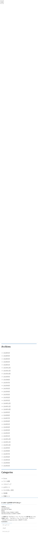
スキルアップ (7, 484)
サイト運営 (6, 481)
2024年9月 (6, 412)
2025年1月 (6, 400)
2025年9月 (6, 376)
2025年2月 (6, 397)
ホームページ (6, 525)
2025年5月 (6, 388)
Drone (5, 478)
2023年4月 (6, 463)
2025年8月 (6, 379)
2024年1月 (6, 436)
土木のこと (6, 487)
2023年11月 (7, 442)
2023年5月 (6, 460)
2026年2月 (6, 362)
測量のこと (6, 496)
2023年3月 (6, 466)
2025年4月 (6, 391)
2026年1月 (6, 365)
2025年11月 (7, 370)
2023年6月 (6, 457)
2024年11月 (7, 406)
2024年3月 (6, 430)
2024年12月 (7, 403)
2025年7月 (6, 382)
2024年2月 (6, 433)
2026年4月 (6, 356)
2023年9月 (6, 448)
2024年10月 (7, 409)
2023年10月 (7, 445)
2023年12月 (7, 439)
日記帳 (5, 493)
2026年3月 (6, 359)
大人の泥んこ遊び (8, 490)
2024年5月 (6, 424)
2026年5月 (6, 353)
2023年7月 (6, 454)
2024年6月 (6, 421)
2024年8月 (6, 415)
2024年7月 (6, 418)
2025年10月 (7, 373)
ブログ (4, 528)
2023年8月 (6, 451)
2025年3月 (6, 394)
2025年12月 (7, 368)
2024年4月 (6, 427)
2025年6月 (6, 385)
